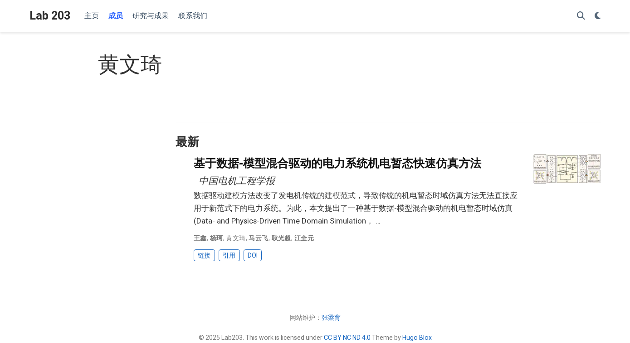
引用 (229, 255)
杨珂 (216, 238)
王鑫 (200, 238)
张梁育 (331, 317)
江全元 (304, 238)
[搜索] (581, 16)
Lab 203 (49, 15)
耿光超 (281, 238)
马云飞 (258, 238)
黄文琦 (235, 238)
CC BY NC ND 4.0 (347, 337)
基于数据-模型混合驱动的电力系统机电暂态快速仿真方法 (337, 163)
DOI (253, 255)
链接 (204, 255)
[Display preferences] (598, 16)
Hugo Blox (417, 337)
